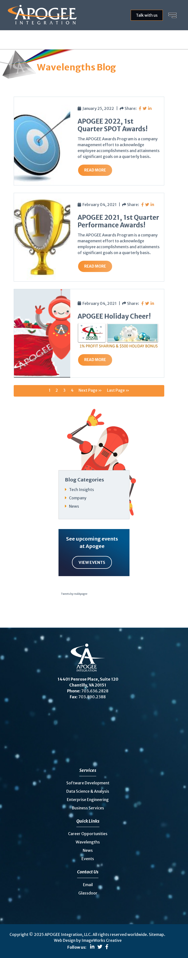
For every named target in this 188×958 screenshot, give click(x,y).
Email (88, 884)
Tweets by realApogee (74, 594)
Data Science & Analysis (87, 791)
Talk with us (147, 15)
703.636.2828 (94, 690)
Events (88, 858)
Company (77, 497)
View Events (92, 562)
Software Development (87, 782)
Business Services (88, 807)
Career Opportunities (87, 833)
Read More (95, 170)
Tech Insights (81, 489)
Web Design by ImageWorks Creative (88, 940)
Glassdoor (87, 893)
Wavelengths (88, 842)
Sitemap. (157, 934)
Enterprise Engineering (88, 799)
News (74, 506)
